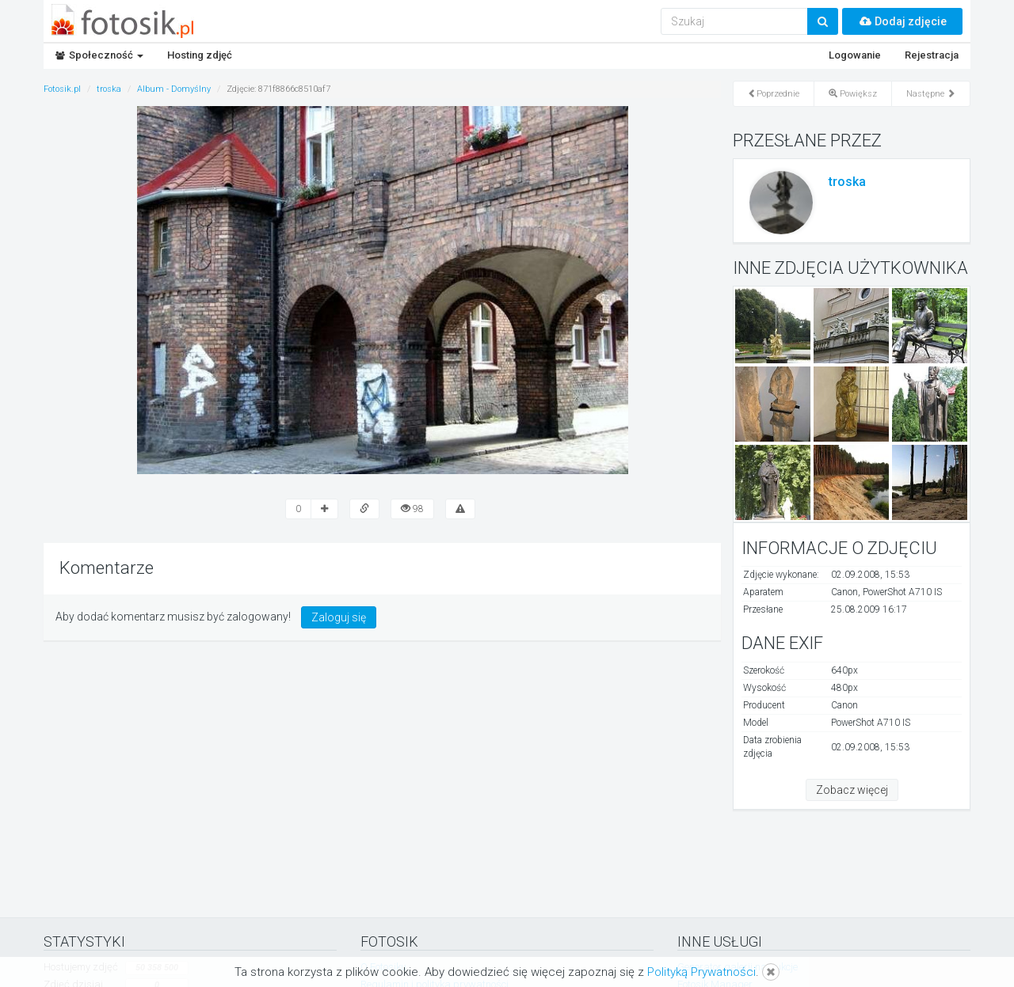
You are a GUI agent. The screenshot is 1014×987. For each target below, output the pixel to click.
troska (847, 181)
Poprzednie (773, 94)
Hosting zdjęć (199, 55)
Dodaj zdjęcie (902, 21)
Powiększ (853, 94)
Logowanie (855, 55)
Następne (930, 94)
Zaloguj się (338, 617)
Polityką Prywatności (701, 972)
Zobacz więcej (852, 790)
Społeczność (99, 55)
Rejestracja (932, 55)
